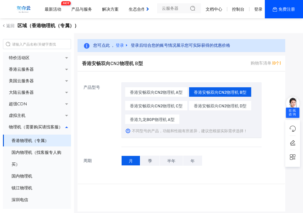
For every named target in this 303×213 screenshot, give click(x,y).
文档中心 (214, 9)
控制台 (238, 9)
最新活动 (54, 7)
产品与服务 (81, 9)
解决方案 (110, 9)
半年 (171, 159)
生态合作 (137, 9)
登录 (258, 9)
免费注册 (286, 9)
